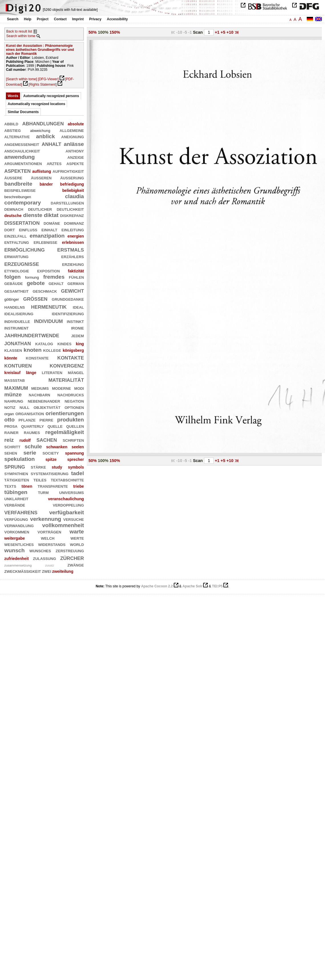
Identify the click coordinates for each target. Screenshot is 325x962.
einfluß (28, 229)
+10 (231, 32)
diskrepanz (72, 215)
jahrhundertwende (31, 335)
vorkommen (16, 532)
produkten (70, 420)
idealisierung (18, 313)
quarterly (32, 426)
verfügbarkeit (66, 512)
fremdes (53, 277)
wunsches (40, 550)
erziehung (73, 264)
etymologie (16, 271)
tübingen (15, 492)
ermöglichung (24, 249)
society (51, 453)
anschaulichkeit (22, 151)
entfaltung (16, 242)
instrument (16, 328)
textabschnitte (67, 480)
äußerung (72, 177)
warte (77, 532)
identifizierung (68, 313)
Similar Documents (23, 112)
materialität (66, 379)
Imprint (78, 19)
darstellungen (67, 203)
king (80, 344)
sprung (14, 466)
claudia (74, 196)
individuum (48, 320)
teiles (40, 480)
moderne (61, 388)
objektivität (47, 407)
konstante (37, 358)
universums (71, 492)
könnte (10, 358)
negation (74, 401)
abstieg (12, 130)
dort (9, 229)
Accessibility (117, 19)
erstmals (70, 249)
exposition (48, 271)
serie (29, 453)
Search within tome (20, 36)
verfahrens (20, 512)
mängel (76, 372)
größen (35, 298)
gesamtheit (16, 291)
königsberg (73, 350)
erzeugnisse (21, 263)
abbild (11, 123)
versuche (73, 519)
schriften (73, 440)
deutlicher (40, 209)
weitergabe (14, 538)
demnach (13, 209)
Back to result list (19, 31)
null (25, 407)
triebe (78, 486)
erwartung (16, 256)
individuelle (17, 321)
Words (13, 96)
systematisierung (49, 473)
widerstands (52, 544)
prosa (10, 426)
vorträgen (49, 532)
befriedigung (72, 184)
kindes (64, 343)
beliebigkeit (73, 190)
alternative (17, 136)
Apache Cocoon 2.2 (157, 586)
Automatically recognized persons (51, 96)
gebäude (13, 283)
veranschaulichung (66, 499)
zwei (46, 571)
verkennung (45, 519)
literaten (52, 372)
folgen (12, 277)
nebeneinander (44, 401)
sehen (10, 453)
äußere (13, 177)
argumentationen (23, 163)
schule (33, 446)
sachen (47, 439)
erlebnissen (73, 242)
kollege (52, 350)
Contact (60, 19)
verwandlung (19, 525)
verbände (14, 505)
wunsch (14, 550)
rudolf (25, 440)
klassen (13, 350)
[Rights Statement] (43, 85)
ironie (77, 328)
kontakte (70, 357)
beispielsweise (20, 190)
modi (79, 388)
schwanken (56, 447)
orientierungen (65, 413)
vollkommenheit (63, 525)
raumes (32, 432)
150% (115, 32)
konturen (18, 365)
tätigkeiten (16, 480)
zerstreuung (70, 550)
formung (32, 277)
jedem (77, 335)
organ (9, 414)
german (75, 283)
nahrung (13, 401)
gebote (36, 283)
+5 (223, 32)
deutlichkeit (70, 209)
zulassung (44, 558)
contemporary (22, 203)
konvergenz (67, 365)
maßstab (14, 380)
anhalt (51, 143)
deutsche (13, 215)
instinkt (75, 321)
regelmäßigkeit (64, 432)
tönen (27, 486)
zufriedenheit (16, 558)
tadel (77, 473)
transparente (53, 486)
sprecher (75, 459)
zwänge (75, 565)
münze (13, 394)
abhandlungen (43, 123)
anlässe (74, 144)
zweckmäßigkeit (22, 571)
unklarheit (16, 498)
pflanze (27, 420)
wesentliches (19, 544)
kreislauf (12, 372)
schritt (12, 446)
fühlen (76, 277)
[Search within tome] (21, 79)
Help (27, 19)
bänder (46, 184)
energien (76, 236)
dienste (32, 215)
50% (92, 32)
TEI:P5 (217, 586)
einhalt (49, 229)
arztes (54, 163)
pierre (46, 420)
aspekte (75, 163)
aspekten (17, 170)
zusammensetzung (18, 565)
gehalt (56, 283)
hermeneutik (49, 306)
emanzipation (47, 236)
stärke (38, 467)
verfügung (16, 519)
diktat (51, 215)
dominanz (74, 223)
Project (43, 19)
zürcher (72, 557)
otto (9, 420)
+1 (218, 32)
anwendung (19, 157)
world (77, 544)
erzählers (72, 256)
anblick (45, 136)
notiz (9, 407)
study (57, 467)
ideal (78, 307)
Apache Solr (192, 586)
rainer (11, 432)
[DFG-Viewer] (48, 79)
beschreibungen (17, 197)
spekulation (19, 459)
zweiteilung (62, 571)
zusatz (49, 565)
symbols (76, 467)
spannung (74, 453)
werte (77, 538)
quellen (75, 426)
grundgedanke (68, 299)
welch (47, 538)
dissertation (22, 222)
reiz (9, 440)
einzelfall (15, 236)
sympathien (16, 473)
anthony (75, 151)
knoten (33, 350)
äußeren (41, 177)
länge (31, 372)
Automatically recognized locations (36, 104)
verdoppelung (68, 505)
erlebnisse (45, 242)
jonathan (17, 343)
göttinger (11, 299)
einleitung (72, 229)
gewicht (72, 290)
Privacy (95, 19)
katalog (44, 343)
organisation (29, 413)
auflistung (41, 171)
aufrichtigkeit (68, 171)
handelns (14, 307)
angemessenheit (21, 144)
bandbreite (18, 184)
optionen (74, 407)
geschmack (45, 291)
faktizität (76, 271)
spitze (50, 459)
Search (13, 19)
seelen (78, 447)
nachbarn (39, 394)
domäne (52, 223)
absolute (76, 124)
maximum (16, 387)
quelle (54, 426)
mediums (40, 388)
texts (10, 486)
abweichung (40, 130)
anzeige (75, 157)
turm (43, 492)
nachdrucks (70, 394)
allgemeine (72, 130)
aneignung (72, 136)
